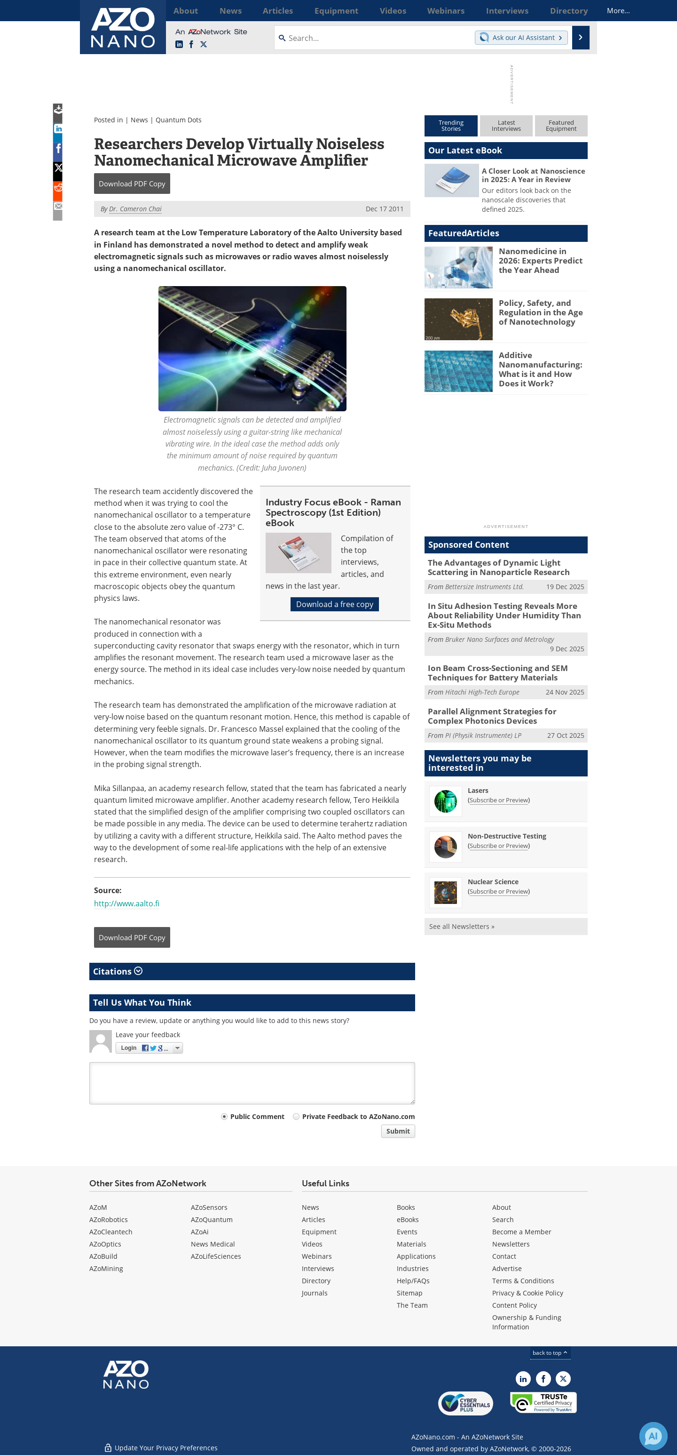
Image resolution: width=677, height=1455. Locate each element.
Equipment (319, 1231)
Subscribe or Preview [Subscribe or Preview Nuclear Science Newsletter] (499, 883)
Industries (413, 1268)
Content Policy (514, 1305)
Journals (315, 1292)
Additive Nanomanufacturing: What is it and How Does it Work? (542, 367)
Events (407, 1231)
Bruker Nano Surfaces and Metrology (499, 634)
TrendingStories (451, 125)
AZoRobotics (108, 1219)
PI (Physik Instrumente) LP (483, 727)
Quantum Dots (179, 119)
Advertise (507, 1268)
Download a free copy (334, 604)
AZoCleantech (111, 1231)
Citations (117, 971)
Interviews (318, 1268)
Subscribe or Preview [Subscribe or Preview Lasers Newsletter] (499, 791)
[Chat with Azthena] (653, 1436)
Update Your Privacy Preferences (160, 1443)
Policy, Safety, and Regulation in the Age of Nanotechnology (541, 311)
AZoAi (200, 1231)
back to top (550, 1353)
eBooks (408, 1219)
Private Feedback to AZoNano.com (358, 1116)
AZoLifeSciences (216, 1256)
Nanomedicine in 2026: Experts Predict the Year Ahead (542, 259)
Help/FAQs (413, 1280)
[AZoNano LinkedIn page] (179, 45)
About (501, 1207)
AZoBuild (103, 1256)
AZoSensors (209, 1207)
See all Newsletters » (462, 917)
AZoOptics (105, 1243)
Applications (416, 1256)
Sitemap (410, 1292)
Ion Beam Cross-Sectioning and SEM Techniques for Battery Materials (490, 667)
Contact (504, 1256)
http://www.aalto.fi (126, 903)
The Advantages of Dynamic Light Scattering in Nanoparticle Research (506, 567)
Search (503, 1219)
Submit (398, 1131)
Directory (316, 1280)
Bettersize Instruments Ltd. (484, 584)
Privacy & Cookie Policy (527, 1292)
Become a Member (521, 1231)
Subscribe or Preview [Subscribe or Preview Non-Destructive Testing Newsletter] (499, 837)
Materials (411, 1243)
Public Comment (257, 1116)
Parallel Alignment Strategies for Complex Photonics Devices (502, 709)
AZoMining (106, 1268)
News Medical (213, 1243)
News (139, 119)
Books (406, 1207)
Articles (313, 1219)
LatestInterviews (506, 125)
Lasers (478, 781)
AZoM (98, 1207)
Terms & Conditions (523, 1280)
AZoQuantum (212, 1219)
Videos (312, 1243)
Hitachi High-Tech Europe (482, 685)
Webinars (317, 1256)
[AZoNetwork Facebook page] (191, 45)
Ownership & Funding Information (526, 1322)
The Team (412, 1305)
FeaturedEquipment (561, 125)
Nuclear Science (493, 873)
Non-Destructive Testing (507, 827)
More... (575, 10)
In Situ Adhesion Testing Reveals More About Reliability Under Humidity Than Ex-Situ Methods (507, 612)
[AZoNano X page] (203, 45)
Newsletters (511, 1243)
